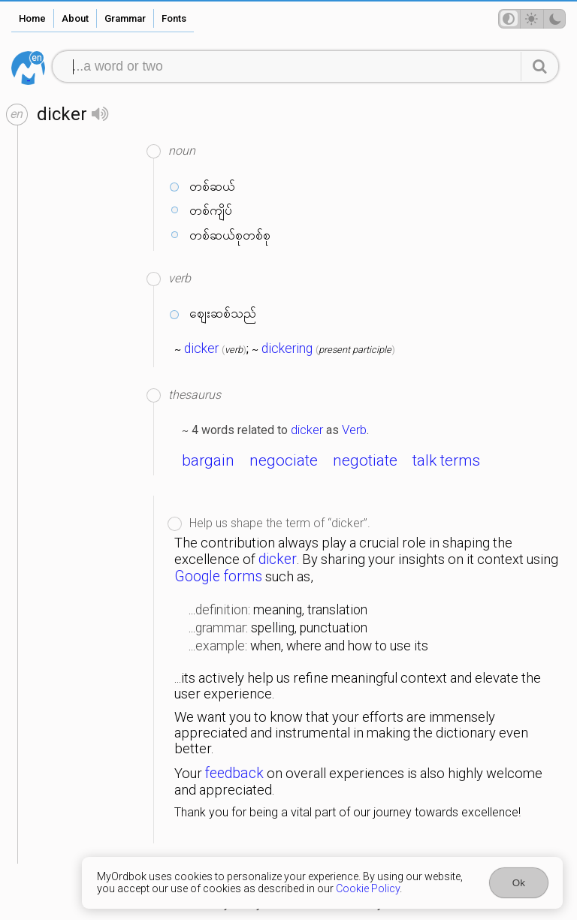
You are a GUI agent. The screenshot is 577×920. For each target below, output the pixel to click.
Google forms (218, 576)
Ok (518, 882)
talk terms (446, 460)
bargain (208, 460)
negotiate (365, 460)
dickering (287, 348)
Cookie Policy (368, 888)
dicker (201, 348)
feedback (234, 773)
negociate (283, 460)
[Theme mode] (532, 19)
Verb (354, 429)
